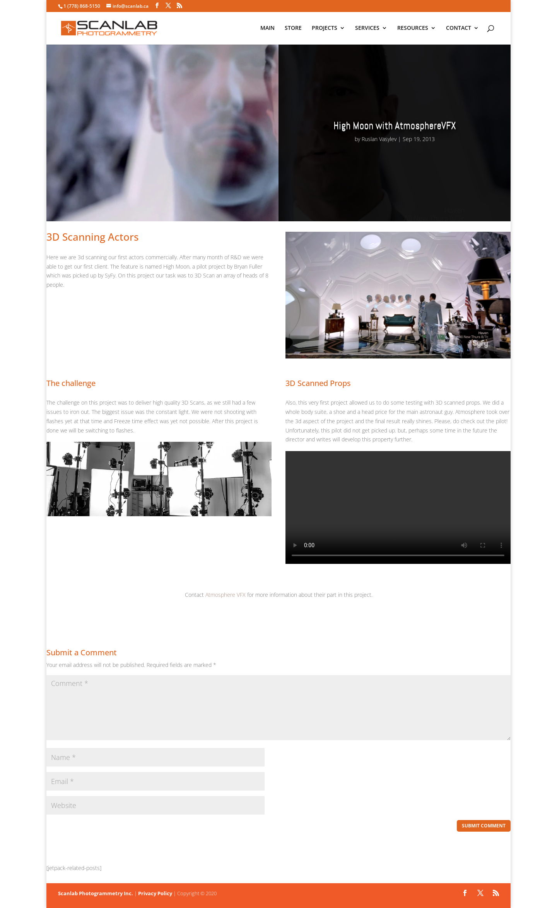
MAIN (267, 29)
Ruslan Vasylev (379, 139)
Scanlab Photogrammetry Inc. (95, 893)
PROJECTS (324, 29)
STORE (293, 29)
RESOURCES (412, 29)
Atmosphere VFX (225, 594)
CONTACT (458, 29)
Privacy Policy (155, 893)
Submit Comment (484, 825)
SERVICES (367, 29)
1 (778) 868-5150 (81, 6)
